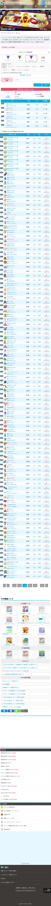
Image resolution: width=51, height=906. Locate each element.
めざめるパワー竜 (13, 159)
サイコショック (11, 106)
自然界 (42, 66)
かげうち (10, 413)
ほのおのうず (12, 504)
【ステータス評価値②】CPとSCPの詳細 (14, 694)
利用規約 (18, 888)
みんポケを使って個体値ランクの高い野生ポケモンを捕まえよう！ (21, 668)
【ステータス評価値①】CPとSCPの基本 (14, 690)
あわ (9, 213)
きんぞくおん (12, 367)
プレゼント (11, 235)
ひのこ (10, 465)
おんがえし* (11, 175)
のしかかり (11, 307)
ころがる (10, 328)
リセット (37, 85)
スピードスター (12, 533)
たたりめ (10, 257)
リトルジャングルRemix (22, 66)
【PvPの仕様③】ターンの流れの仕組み (14, 703)
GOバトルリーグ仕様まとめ (10, 681)
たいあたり (11, 243)
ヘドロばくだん (12, 334)
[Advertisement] (25, 731)
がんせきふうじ (12, 471)
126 (35, 585)
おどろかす (11, 177)
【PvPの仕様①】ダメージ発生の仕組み (14, 697)
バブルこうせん (12, 214)
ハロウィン (6, 70)
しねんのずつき (12, 226)
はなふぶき (11, 245)
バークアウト (12, 217)
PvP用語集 (6, 684)
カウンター (11, 522)
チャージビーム (12, 372)
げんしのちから (12, 298)
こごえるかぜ (12, 237)
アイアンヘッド (12, 382)
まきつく (10, 188)
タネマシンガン (12, 341)
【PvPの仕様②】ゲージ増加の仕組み (13, 700)
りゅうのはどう (12, 551)
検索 (46, 85)
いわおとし (11, 469)
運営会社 (24, 888)
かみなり (10, 139)
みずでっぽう (12, 208)
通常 (4, 66)
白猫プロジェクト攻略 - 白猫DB (8, 871)
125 (30, 585)
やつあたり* (11, 210)
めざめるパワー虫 (13, 146)
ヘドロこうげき (12, 254)
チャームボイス (12, 493)
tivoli (18, 33)
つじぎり (10, 369)
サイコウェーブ (12, 575)
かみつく (10, 314)
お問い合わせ (32, 888)
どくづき (10, 354)
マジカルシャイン (12, 114)
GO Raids (3, 878)
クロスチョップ (12, 290)
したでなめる (12, 557)
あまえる (9, 116)
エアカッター (12, 378)
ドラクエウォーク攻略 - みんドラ (9, 874)
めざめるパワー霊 (13, 155)
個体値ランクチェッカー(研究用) (12, 707)
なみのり (10, 365)
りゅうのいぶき (12, 283)
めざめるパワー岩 (13, 151)
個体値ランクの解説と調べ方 (11, 687)
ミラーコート (12, 352)
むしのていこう (12, 513)
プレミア (10, 66)
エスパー (35, 66)
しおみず (10, 272)
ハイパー (19, 58)
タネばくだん (12, 312)
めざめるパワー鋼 (13, 168)
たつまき (10, 436)
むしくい (10, 310)
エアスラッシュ (12, 376)
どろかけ (10, 297)
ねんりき (9, 104)
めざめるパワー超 (13, 562)
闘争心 (14, 70)
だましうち (11, 398)
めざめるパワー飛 (13, 142)
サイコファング (12, 559)
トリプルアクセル (13, 241)
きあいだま (11, 197)
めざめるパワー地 (13, 137)
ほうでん (10, 489)
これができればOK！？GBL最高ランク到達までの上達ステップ (20, 664)
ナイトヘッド (12, 179)
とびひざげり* (12, 201)
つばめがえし (12, 232)
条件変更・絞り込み (25, 75)
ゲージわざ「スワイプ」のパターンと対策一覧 (15, 671)
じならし (10, 267)
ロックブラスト (12, 223)
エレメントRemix (23, 70)
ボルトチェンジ (12, 487)
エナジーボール (12, 263)
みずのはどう (12, 440)
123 (19, 585)
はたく (10, 195)
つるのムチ (11, 204)
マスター (31, 58)
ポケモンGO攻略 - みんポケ (16, 2)
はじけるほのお (12, 506)
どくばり (10, 270)
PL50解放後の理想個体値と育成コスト (13, 674)
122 (14, 585)
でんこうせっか (12, 443)
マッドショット (12, 248)
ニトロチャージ (12, 418)
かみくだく (11, 391)
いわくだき (11, 221)
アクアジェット (12, 294)
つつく (10, 279)
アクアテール (11, 321)
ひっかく (10, 173)
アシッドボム (12, 462)
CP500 (43, 58)
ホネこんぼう (12, 449)
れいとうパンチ (12, 453)
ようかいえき (12, 186)
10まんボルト (12, 427)
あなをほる (11, 458)
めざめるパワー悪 (13, 164)
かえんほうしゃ (12, 546)
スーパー (8, 58)
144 (42, 585)
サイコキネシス (11, 110)
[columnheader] (12, 101)
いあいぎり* (11, 230)
